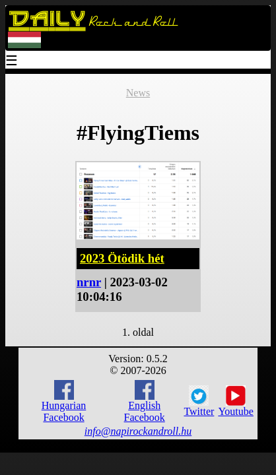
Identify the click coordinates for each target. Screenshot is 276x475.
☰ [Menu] (11, 62)
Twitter (199, 401)
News (138, 92)
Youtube (236, 401)
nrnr (89, 282)
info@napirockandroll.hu (138, 431)
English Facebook (144, 401)
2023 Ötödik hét (122, 258)
